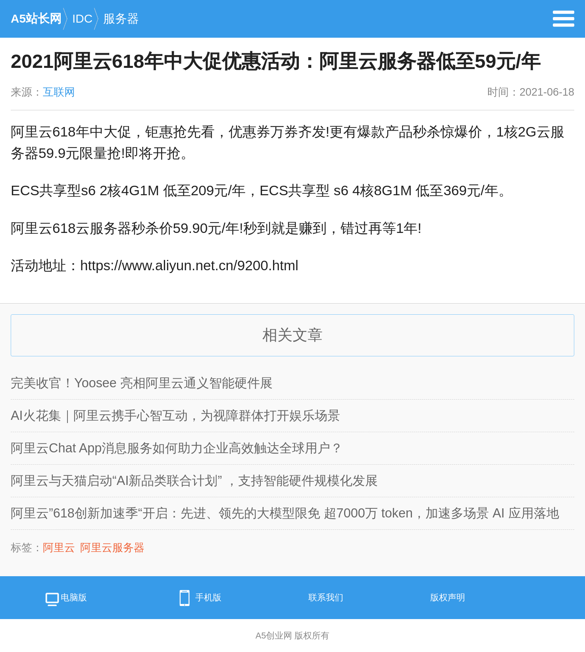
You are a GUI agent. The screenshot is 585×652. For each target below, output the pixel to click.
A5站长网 (41, 27)
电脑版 (65, 600)
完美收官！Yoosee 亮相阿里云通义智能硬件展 (142, 383)
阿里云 (59, 548)
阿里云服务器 (112, 548)
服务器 (121, 18)
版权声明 (447, 597)
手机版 (197, 598)
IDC (87, 27)
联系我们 (325, 597)
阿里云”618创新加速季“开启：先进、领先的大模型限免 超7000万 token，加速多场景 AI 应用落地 (285, 513)
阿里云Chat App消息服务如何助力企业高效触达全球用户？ (177, 448)
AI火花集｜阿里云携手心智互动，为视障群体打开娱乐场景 (175, 415)
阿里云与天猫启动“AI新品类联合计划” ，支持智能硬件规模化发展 (194, 480)
